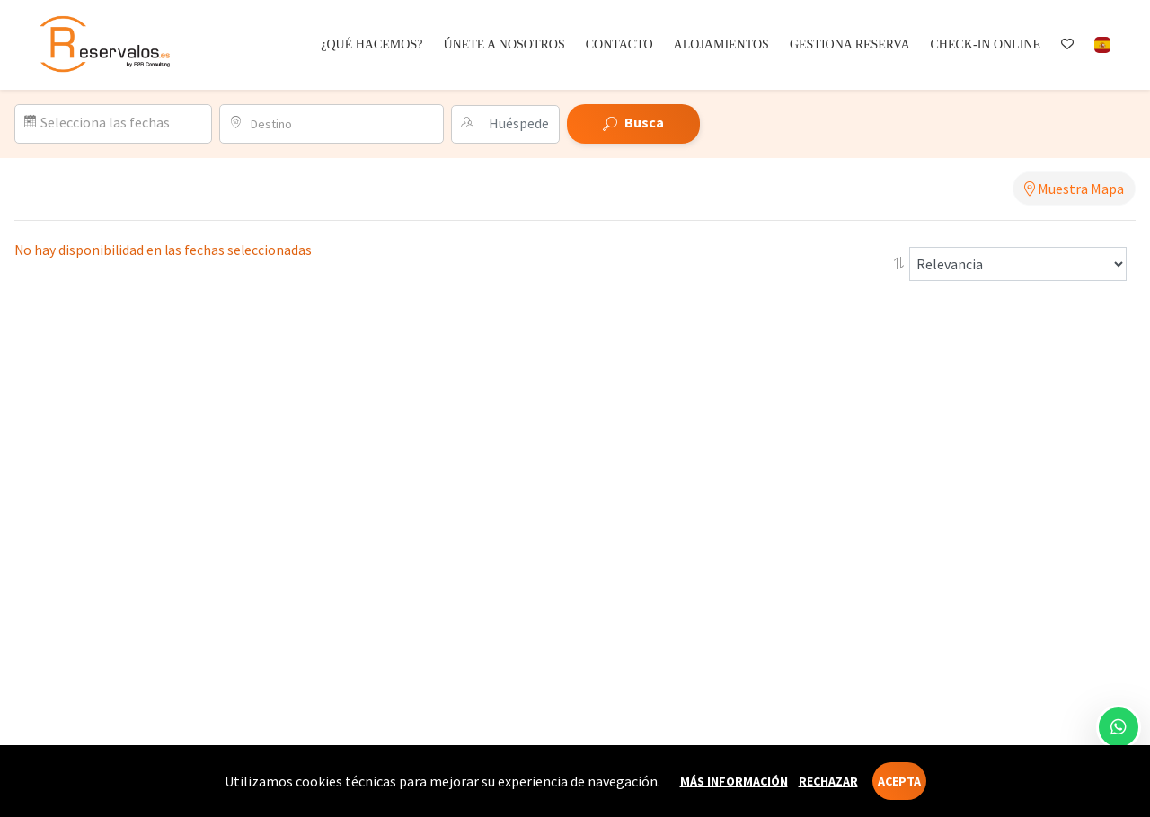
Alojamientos (721, 44)
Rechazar (828, 781)
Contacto (619, 44)
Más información (734, 781)
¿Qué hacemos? (371, 44)
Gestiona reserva (850, 44)
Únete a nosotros (503, 44)
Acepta (899, 781)
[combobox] (341, 123)
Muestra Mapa (1074, 189)
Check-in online (985, 44)
